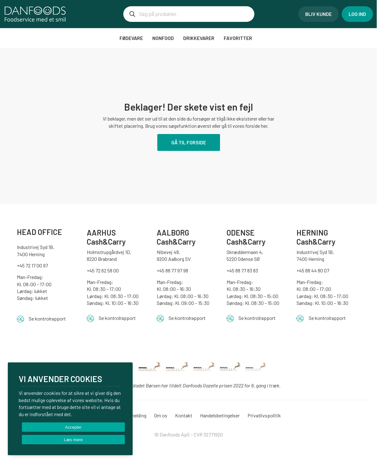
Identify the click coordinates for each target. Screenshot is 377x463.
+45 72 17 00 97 (32, 265)
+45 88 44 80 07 (312, 270)
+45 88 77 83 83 (242, 270)
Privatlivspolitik (264, 415)
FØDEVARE (131, 38)
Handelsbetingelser (220, 415)
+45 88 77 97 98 (172, 270)
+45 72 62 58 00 (103, 270)
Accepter (73, 427)
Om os (160, 415)
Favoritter (238, 38)
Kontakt (183, 415)
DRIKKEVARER (198, 38)
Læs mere (73, 439)
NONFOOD (163, 38)
